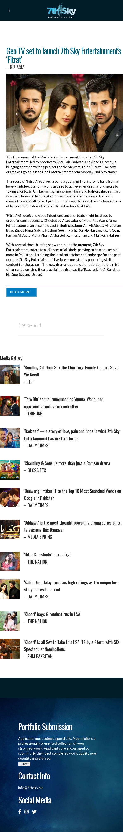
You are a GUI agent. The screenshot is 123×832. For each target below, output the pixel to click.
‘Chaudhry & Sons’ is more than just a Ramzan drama (73, 467)
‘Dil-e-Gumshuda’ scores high (73, 558)
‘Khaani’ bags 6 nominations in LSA (73, 618)
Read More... (21, 292)
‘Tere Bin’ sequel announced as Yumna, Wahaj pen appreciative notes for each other (73, 406)
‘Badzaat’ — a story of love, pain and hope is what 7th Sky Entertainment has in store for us (73, 438)
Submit (24, 763)
